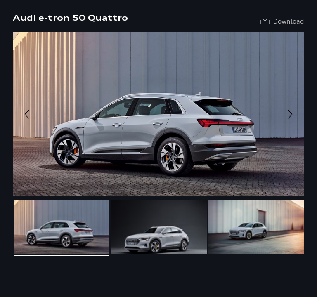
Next (290, 114)
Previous (27, 114)
